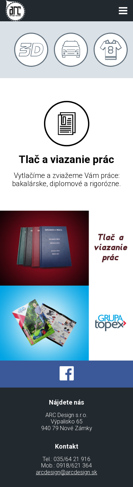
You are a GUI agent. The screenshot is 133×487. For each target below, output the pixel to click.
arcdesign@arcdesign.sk (66, 472)
